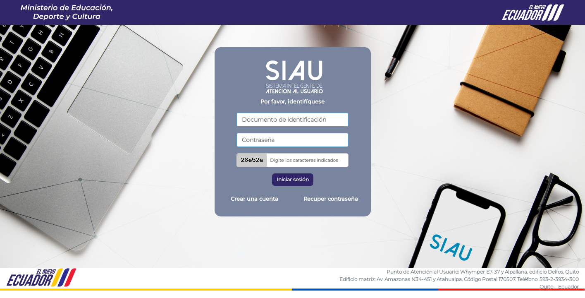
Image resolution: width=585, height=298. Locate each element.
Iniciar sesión (293, 179)
